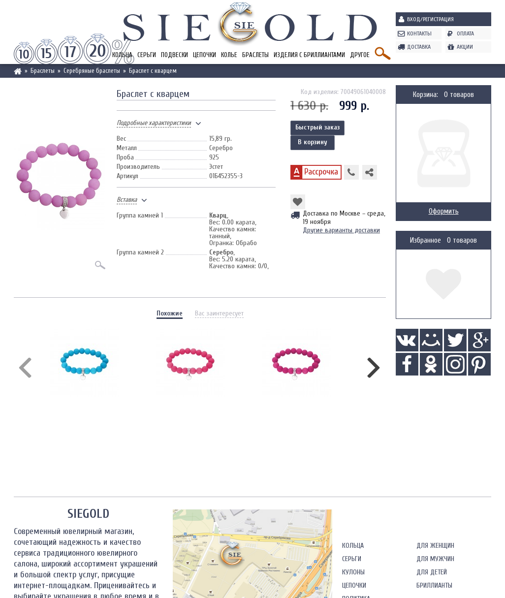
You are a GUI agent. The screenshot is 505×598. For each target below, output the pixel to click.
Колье (229, 55)
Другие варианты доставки (341, 230)
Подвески (174, 55)
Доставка (419, 46)
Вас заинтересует (219, 313)
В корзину (312, 142)
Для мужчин (435, 559)
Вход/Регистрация (430, 19)
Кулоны (353, 572)
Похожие (170, 313)
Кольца (353, 545)
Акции (465, 46)
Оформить (444, 211)
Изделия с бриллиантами (309, 55)
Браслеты (255, 55)
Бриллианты (434, 585)
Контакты (419, 33)
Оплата (465, 33)
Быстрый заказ (317, 127)
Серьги (146, 55)
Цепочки (204, 55)
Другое (360, 55)
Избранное (425, 240)
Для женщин (435, 545)
